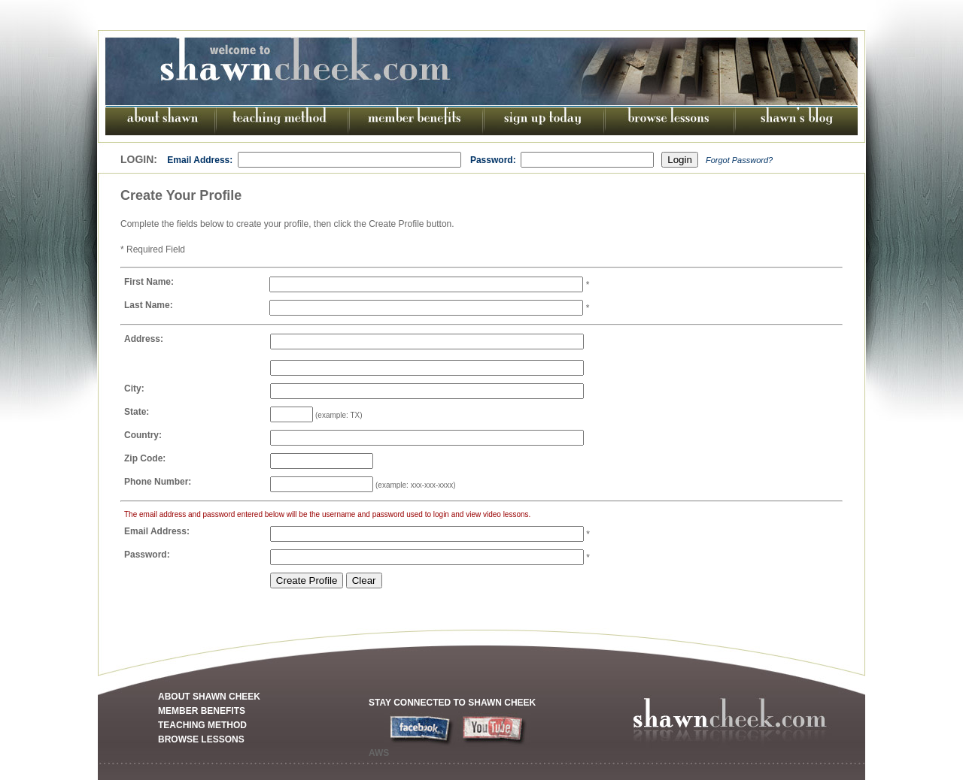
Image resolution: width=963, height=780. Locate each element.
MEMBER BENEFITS (201, 711)
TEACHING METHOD (202, 725)
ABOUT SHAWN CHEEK (209, 696)
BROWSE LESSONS (201, 739)
